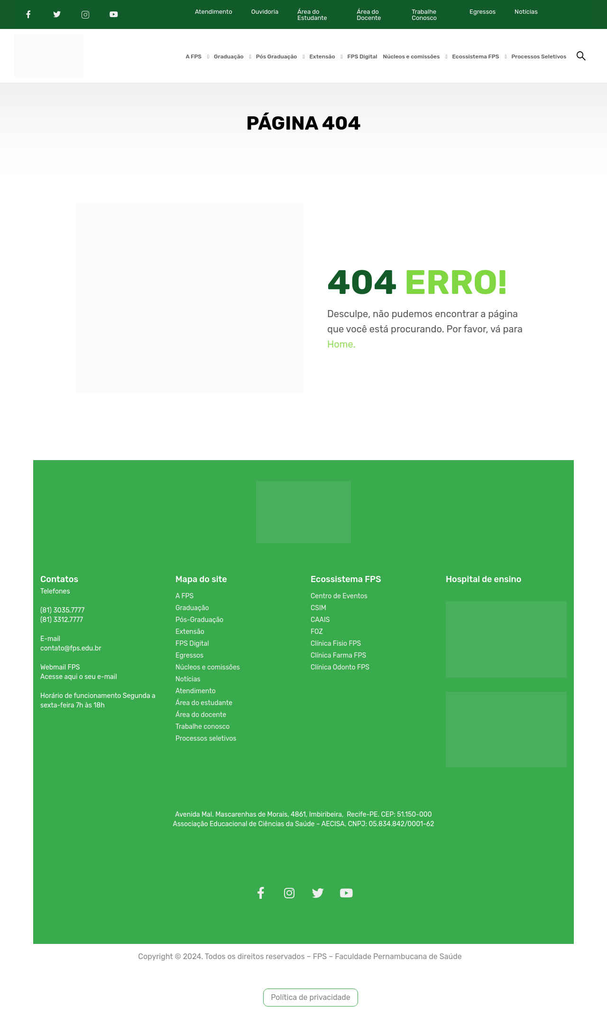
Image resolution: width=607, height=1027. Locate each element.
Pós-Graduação (199, 621)
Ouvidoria (264, 11)
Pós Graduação (276, 57)
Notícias (526, 11)
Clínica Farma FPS (338, 657)
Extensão (322, 57)
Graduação (229, 57)
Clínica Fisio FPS (336, 645)
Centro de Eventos (339, 598)
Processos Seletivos (538, 57)
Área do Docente (369, 14)
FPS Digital (362, 57)
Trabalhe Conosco (424, 14)
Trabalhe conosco (202, 728)
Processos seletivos (205, 740)
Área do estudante (203, 704)
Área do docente (200, 716)
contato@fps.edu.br (70, 650)
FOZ (317, 633)
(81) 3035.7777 (62, 612)
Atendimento (213, 11)
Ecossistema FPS (475, 57)
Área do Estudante (312, 14)
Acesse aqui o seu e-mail (78, 678)
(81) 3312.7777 (61, 621)
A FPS (193, 57)
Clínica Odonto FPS (340, 669)
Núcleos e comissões (411, 57)
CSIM (318, 609)
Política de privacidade (310, 999)
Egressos (482, 11)
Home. (341, 345)
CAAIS (320, 621)
